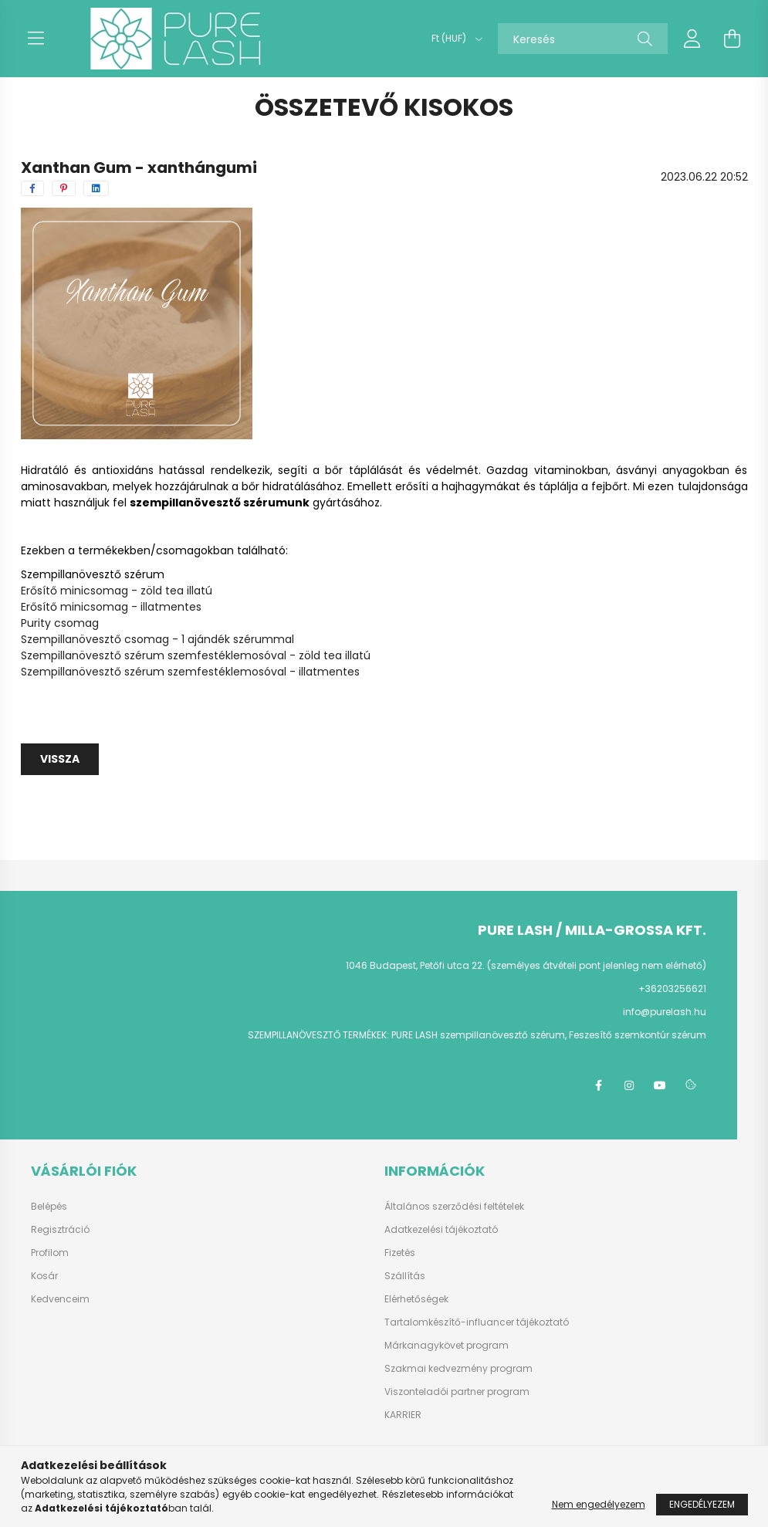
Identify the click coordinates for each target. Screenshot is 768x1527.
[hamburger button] (36, 38)
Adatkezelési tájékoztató (441, 1229)
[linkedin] (96, 188)
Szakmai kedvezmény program (458, 1368)
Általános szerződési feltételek (454, 1206)
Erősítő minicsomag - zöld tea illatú (116, 590)
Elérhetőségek (416, 1299)
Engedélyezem (702, 1504)
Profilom (50, 1253)
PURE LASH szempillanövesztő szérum (478, 1034)
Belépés (49, 1206)
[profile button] (692, 38)
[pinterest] (64, 188)
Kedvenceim (60, 1299)
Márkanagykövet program (446, 1345)
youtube (660, 1085)
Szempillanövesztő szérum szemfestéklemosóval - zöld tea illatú (195, 655)
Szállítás (404, 1276)
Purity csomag (60, 623)
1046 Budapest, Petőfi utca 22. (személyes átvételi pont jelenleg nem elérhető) (526, 965)
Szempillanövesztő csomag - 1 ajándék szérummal (157, 639)
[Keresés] (583, 38)
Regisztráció (60, 1229)
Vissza (60, 759)
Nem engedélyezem (598, 1504)
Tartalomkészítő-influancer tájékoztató (476, 1322)
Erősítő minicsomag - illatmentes (111, 607)
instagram (629, 1085)
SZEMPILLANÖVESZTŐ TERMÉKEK (317, 1034)
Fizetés (399, 1253)
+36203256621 (672, 988)
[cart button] (732, 38)
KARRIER (402, 1415)
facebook (598, 1085)
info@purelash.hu (664, 1011)
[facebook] (32, 188)
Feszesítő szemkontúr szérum (637, 1034)
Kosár (44, 1276)
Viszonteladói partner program (456, 1391)
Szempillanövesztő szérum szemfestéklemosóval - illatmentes (190, 671)
